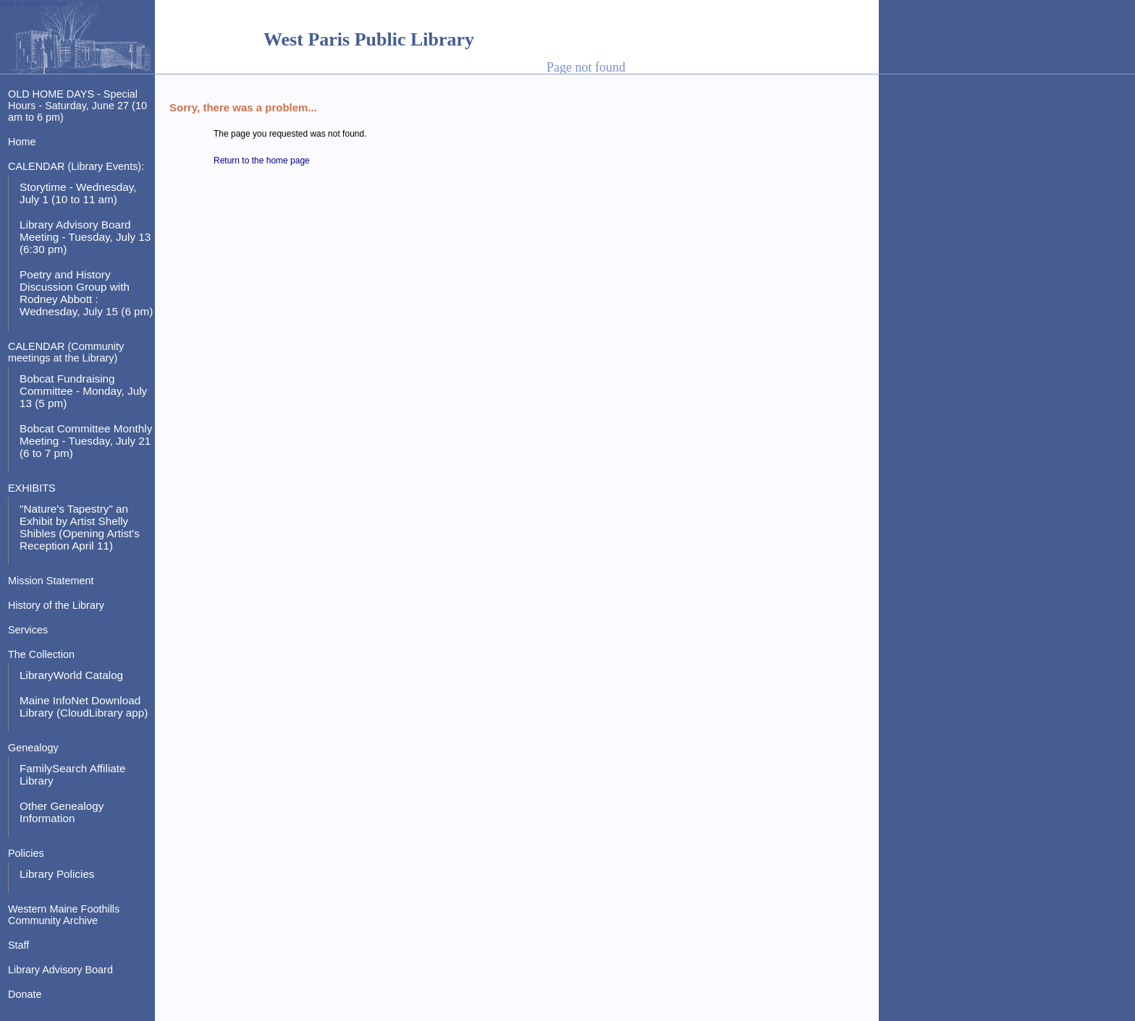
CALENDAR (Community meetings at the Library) (66, 352)
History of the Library (56, 605)
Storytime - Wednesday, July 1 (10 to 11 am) (78, 193)
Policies (26, 853)
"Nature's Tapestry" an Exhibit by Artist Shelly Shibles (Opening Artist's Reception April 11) (80, 527)
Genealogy (33, 747)
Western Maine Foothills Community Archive (63, 914)
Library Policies (57, 874)
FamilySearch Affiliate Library (73, 774)
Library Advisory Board (60, 969)
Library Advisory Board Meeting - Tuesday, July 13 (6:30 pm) (85, 236)
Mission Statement (51, 580)
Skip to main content (33, 4)
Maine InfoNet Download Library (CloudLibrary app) (84, 706)
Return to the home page (262, 160)
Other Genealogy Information (62, 812)
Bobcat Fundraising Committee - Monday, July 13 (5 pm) (83, 390)
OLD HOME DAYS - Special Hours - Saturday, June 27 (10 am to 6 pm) (77, 105)
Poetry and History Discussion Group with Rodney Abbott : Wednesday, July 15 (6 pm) (86, 292)
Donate (24, 994)
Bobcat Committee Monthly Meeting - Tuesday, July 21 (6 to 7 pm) (86, 440)
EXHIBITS (32, 488)
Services (28, 630)
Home (21, 142)
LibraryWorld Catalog (71, 675)
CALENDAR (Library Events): (76, 166)
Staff (18, 945)
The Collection (41, 654)
